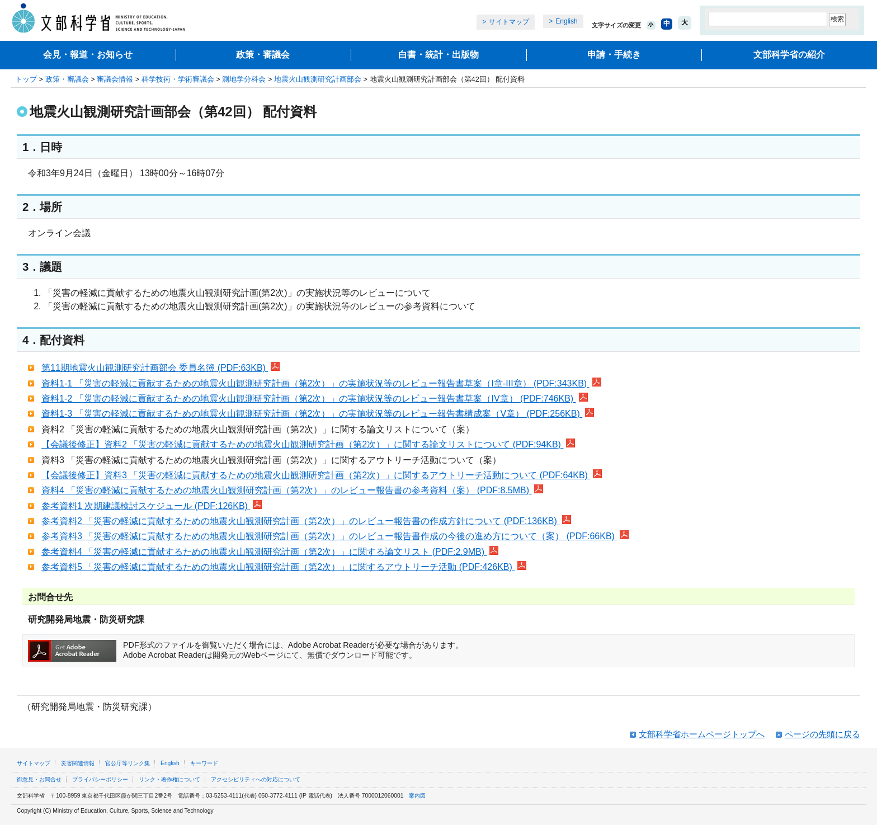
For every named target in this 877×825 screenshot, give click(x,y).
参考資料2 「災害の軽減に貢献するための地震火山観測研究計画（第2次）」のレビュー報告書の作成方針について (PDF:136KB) (306, 521)
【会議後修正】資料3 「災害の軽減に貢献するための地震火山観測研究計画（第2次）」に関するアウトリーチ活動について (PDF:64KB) (321, 475)
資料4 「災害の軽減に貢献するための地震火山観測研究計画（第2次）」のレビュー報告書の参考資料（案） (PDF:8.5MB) (292, 490)
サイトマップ (509, 22)
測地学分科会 (244, 79)
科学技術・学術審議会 (178, 79)
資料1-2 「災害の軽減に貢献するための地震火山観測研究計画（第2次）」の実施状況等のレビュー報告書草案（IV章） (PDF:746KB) (314, 398)
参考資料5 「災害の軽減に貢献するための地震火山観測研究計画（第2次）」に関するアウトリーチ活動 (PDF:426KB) (283, 567)
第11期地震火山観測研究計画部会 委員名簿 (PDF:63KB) (160, 368)
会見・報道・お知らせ (88, 54)
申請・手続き (614, 54)
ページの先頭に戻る (822, 734)
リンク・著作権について (169, 779)
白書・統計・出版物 (438, 54)
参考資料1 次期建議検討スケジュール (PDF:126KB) (151, 506)
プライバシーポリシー (100, 779)
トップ (26, 79)
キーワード (204, 763)
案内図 (417, 796)
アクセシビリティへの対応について (255, 779)
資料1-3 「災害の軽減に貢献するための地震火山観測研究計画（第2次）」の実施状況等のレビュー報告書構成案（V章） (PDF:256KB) (317, 413)
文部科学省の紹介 (789, 54)
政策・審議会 (263, 54)
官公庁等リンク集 (127, 763)
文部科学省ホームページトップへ (702, 734)
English (566, 21)
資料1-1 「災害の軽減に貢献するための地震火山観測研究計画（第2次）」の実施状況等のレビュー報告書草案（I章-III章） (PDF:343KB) (321, 383)
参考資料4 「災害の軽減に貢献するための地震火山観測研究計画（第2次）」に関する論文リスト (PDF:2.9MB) (269, 552)
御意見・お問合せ (39, 779)
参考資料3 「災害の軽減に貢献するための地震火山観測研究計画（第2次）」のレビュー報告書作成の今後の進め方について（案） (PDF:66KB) (335, 536)
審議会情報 (115, 79)
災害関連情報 (78, 763)
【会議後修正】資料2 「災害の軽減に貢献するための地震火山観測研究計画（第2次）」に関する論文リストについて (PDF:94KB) (308, 444)
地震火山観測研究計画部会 (317, 79)
